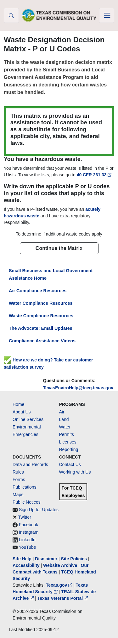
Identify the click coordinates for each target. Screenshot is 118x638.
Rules (18, 472)
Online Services (28, 419)
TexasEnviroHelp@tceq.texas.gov (78, 387)
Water (65, 426)
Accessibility (27, 565)
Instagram (28, 532)
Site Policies (74, 558)
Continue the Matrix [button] (59, 248)
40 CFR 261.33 (95, 174)
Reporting (68, 449)
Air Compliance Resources (37, 290)
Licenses (67, 441)
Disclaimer (46, 558)
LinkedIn (27, 539)
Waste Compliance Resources (41, 315)
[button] (11, 15)
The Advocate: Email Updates (40, 328)
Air (62, 411)
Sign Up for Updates (39, 509)
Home (18, 404)
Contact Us (70, 464)
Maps (18, 494)
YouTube (27, 547)
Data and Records (30, 464)
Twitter (24, 517)
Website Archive (60, 565)
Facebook (28, 524)
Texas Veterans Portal (62, 598)
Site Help (22, 558)
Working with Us (75, 472)
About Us (22, 411)
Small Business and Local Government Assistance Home (51, 274)
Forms (19, 479)
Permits (66, 434)
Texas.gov (59, 585)
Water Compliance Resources (41, 303)
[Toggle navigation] (106, 15)
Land (64, 419)
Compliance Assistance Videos (42, 340)
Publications (25, 487)
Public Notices (27, 502)
